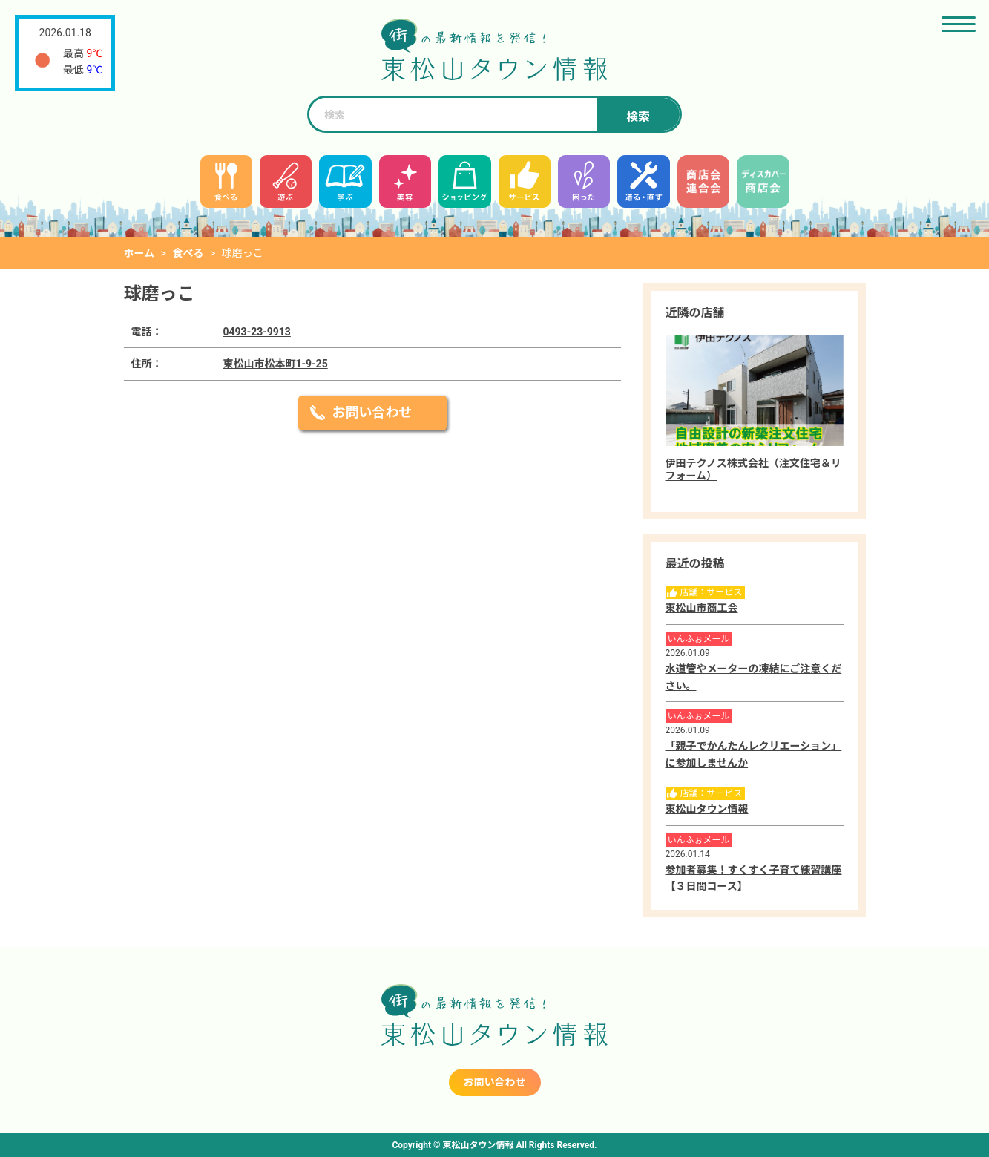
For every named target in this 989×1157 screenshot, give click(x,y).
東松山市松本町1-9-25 (275, 364)
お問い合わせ (372, 412)
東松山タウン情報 (707, 809)
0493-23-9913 (257, 332)
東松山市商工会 (702, 608)
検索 (638, 117)
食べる (187, 253)
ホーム (139, 253)
